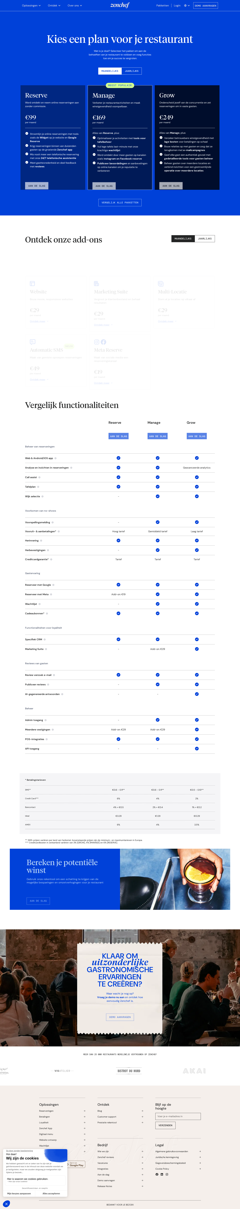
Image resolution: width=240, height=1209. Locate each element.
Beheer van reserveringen (40, 446)
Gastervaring (32, 573)
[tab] (110, 71)
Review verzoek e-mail (38, 675)
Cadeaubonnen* (34, 613)
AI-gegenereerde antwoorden (42, 694)
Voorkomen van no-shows (40, 510)
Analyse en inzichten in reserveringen (47, 467)
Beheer (29, 708)
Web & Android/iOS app (39, 458)
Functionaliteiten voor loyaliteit (43, 627)
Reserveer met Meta (37, 594)
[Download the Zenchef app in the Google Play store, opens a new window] (74, 1164)
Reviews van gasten (36, 663)
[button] (31, 5)
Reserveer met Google (38, 584)
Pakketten (162, 5)
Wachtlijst (31, 604)
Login (177, 5)
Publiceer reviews (35, 684)
